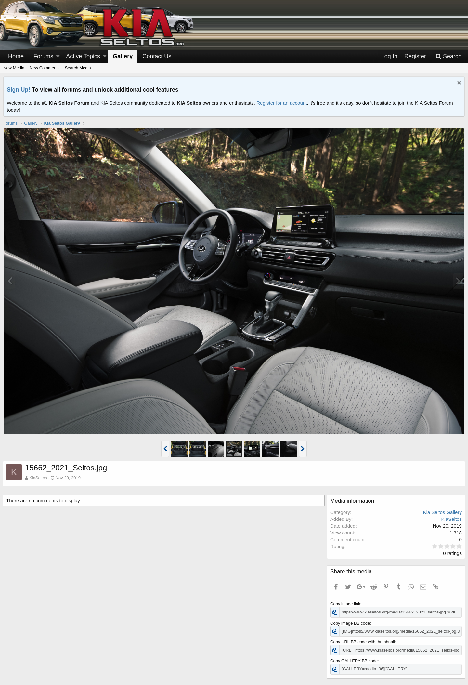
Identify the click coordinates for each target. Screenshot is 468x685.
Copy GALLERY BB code (354, 660)
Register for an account (281, 103)
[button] (58, 56)
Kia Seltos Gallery (441, 512)
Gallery (123, 56)
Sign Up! (18, 89)
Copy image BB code (350, 623)
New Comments (44, 67)
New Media (13, 67)
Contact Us (156, 56)
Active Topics (83, 56)
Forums (43, 56)
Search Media (78, 67)
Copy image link (346, 603)
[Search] (448, 56)
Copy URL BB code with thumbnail (363, 641)
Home (16, 56)
